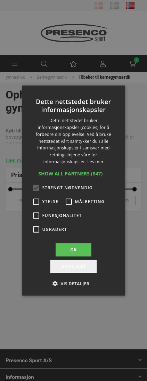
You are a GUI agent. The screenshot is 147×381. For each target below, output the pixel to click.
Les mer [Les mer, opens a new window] (95, 162)
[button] (73, 173)
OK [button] (73, 249)
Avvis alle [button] (73, 266)
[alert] (73, 190)
